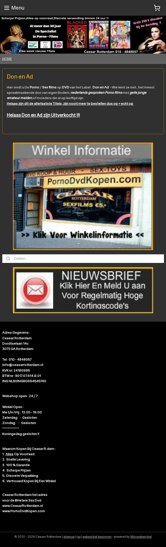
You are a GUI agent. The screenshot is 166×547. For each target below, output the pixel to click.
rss (78, 537)
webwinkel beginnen (97, 537)
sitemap (69, 537)
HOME (7, 58)
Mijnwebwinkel (141, 537)
